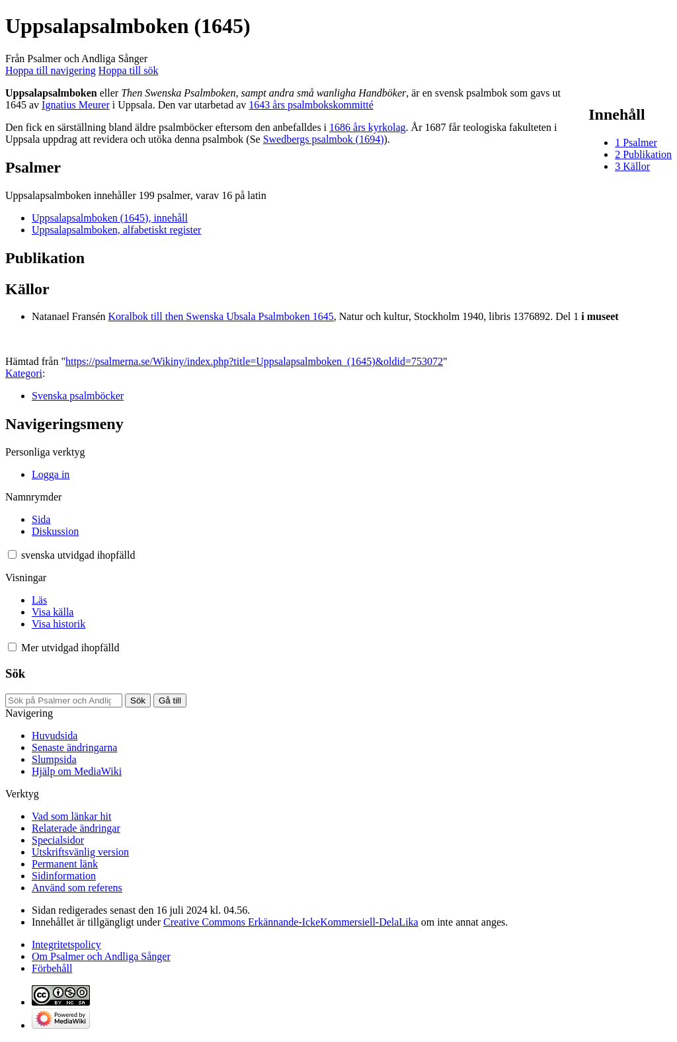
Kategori (23, 373)
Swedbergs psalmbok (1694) (323, 139)
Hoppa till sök (129, 70)
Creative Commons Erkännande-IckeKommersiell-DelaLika (290, 922)
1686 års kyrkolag (367, 127)
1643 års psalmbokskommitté (311, 104)
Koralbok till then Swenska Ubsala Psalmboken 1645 (221, 316)
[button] (12, 554)
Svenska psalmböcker (78, 395)
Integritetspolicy (66, 944)
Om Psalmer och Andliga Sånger (101, 956)
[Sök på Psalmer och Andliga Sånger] (63, 700)
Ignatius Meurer (76, 104)
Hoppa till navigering (50, 70)
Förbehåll (52, 968)
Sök (15, 673)
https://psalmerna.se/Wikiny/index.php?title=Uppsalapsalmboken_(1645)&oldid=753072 (254, 361)
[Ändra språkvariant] (78, 555)
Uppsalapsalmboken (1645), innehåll (110, 217)
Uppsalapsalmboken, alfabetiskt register (116, 229)
